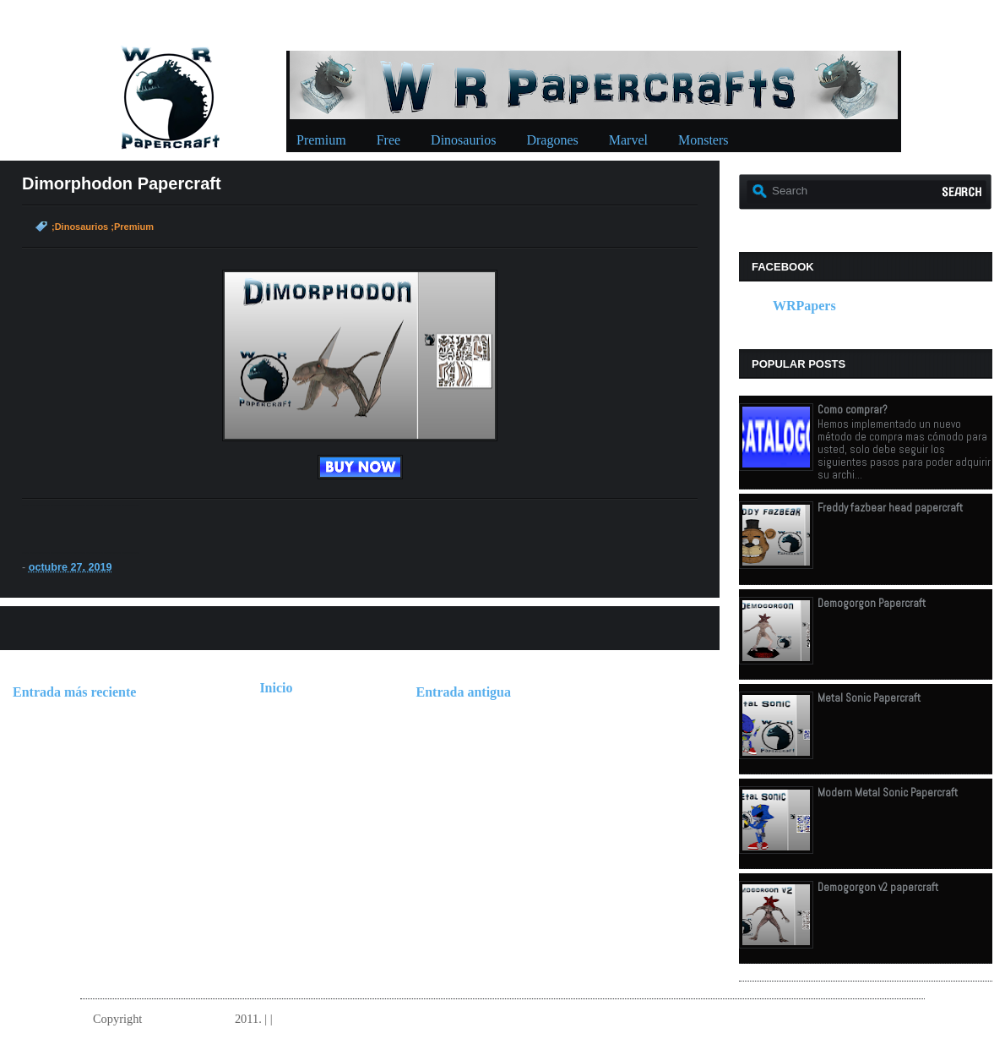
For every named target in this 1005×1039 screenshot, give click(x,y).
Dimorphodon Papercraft (121, 183)
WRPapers (804, 305)
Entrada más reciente (74, 692)
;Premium (132, 226)
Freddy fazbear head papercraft (890, 507)
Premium (321, 140)
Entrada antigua (463, 692)
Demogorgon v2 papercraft (878, 887)
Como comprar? (853, 409)
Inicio (275, 688)
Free (388, 140)
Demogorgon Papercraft (872, 603)
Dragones (552, 140)
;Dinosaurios (80, 226)
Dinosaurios (463, 140)
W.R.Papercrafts (188, 1018)
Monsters (703, 140)
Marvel (628, 140)
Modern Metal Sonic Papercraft (888, 792)
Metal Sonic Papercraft (869, 698)
